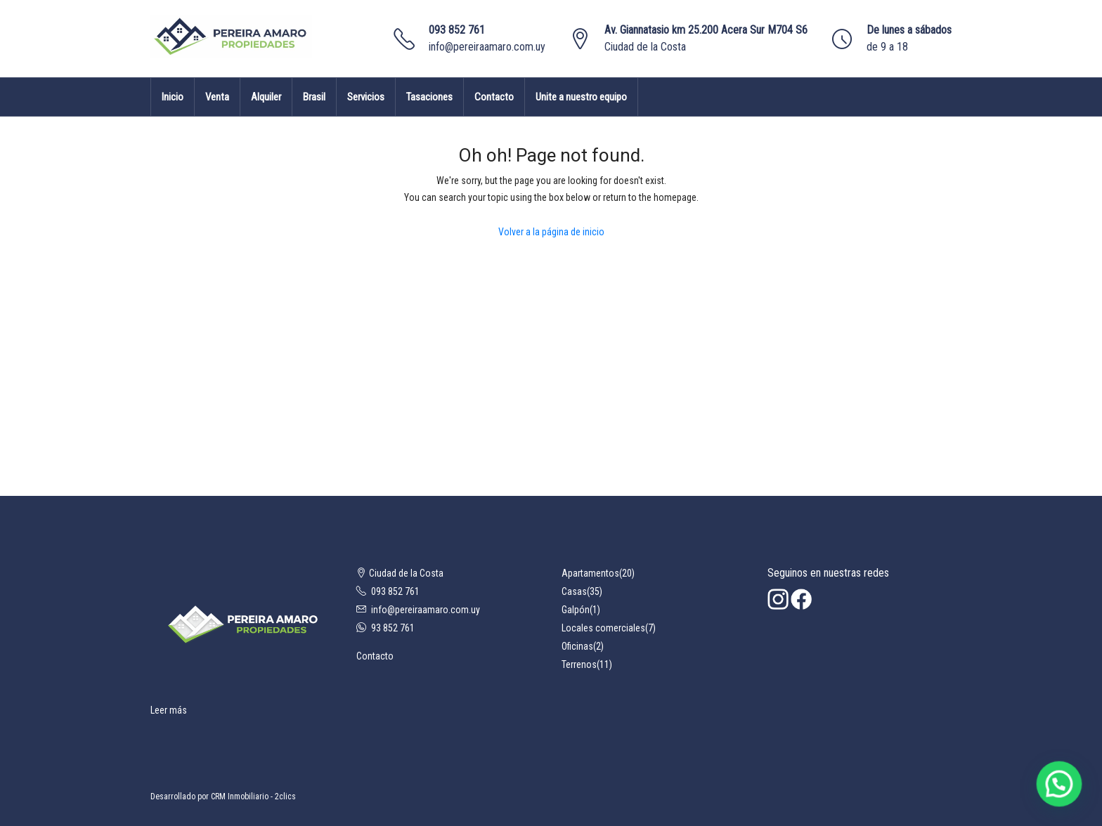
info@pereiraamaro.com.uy (487, 46)
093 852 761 (457, 30)
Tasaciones (429, 97)
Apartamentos (590, 573)
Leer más (168, 710)
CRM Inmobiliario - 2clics (253, 796)
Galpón (576, 609)
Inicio (172, 97)
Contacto (494, 97)
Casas (574, 591)
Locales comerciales (603, 628)
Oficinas (577, 646)
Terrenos (579, 664)
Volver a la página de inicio (551, 231)
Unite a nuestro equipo (581, 97)
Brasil (314, 97)
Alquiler (266, 97)
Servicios (365, 97)
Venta (217, 97)
